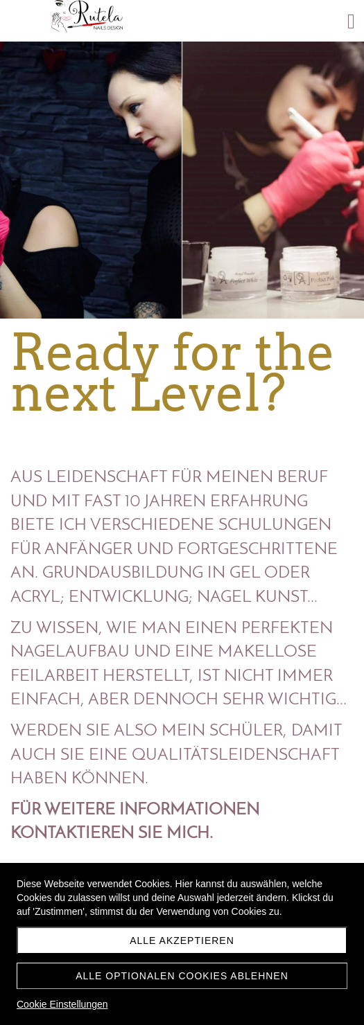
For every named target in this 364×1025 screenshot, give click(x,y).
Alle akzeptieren (182, 940)
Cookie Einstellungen (62, 1004)
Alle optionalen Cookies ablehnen (182, 975)
